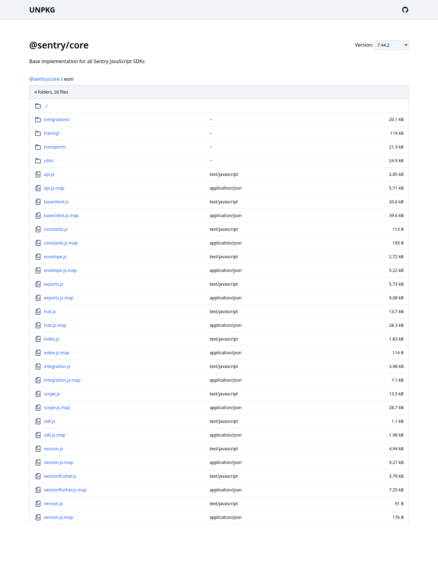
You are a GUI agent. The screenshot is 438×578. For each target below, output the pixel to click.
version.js (53, 503)
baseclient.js (56, 202)
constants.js (56, 229)
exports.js (54, 284)
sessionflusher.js (60, 476)
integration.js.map (62, 380)
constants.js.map (61, 243)
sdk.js (49, 421)
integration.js (57, 366)
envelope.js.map (60, 270)
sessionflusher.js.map (65, 490)
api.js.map (54, 188)
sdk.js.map (54, 435)
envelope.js (55, 256)
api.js (49, 174)
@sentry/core (44, 79)
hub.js (50, 311)
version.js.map (58, 517)
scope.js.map (57, 407)
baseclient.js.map (61, 215)
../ (46, 106)
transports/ (55, 147)
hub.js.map (55, 325)
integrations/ (57, 119)
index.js (51, 339)
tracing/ (52, 133)
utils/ (49, 160)
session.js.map (58, 462)
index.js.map (56, 352)
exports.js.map (59, 298)
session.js (53, 448)
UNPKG (42, 10)
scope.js (52, 394)
